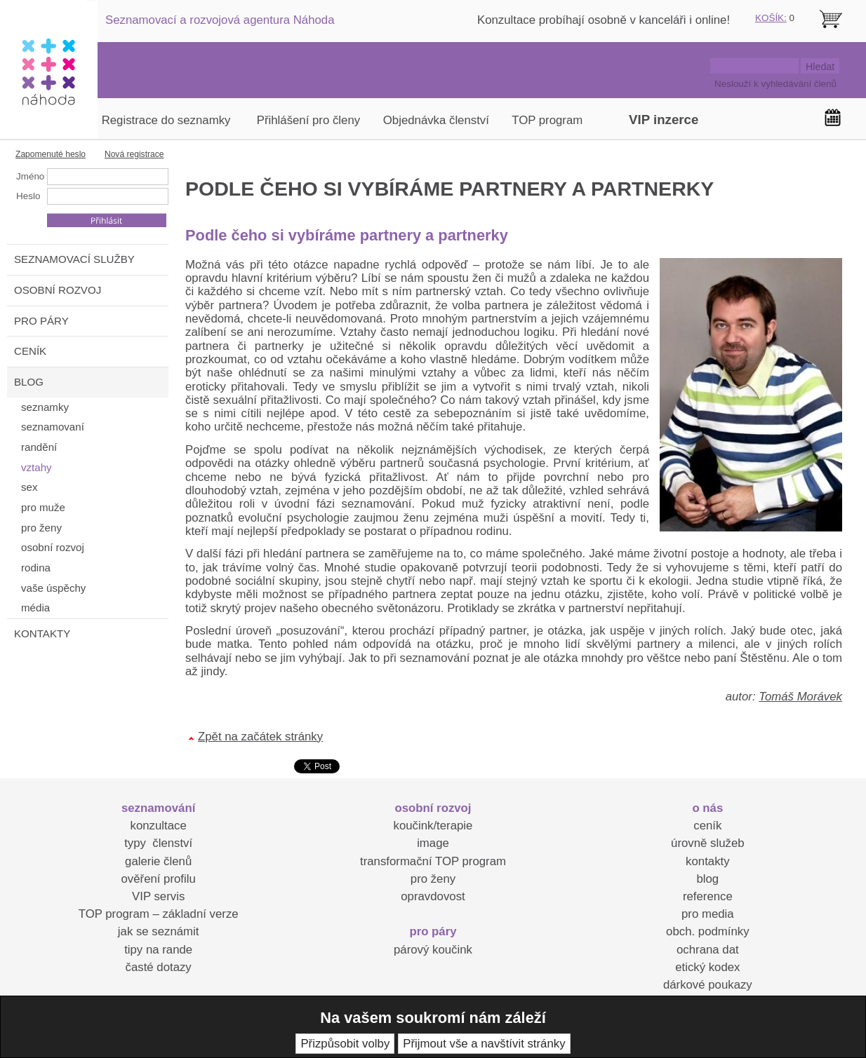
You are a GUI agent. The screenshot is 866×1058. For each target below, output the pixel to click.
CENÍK (30, 351)
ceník (707, 825)
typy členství (158, 843)
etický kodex (707, 967)
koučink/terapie (433, 825)
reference (708, 896)
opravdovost (433, 896)
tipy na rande (158, 949)
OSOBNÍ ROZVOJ (57, 290)
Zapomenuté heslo (50, 154)
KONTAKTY (42, 633)
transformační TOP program (433, 861)
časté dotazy (159, 967)
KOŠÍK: (771, 18)
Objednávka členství (436, 120)
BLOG (29, 382)
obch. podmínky (707, 931)
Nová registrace (134, 154)
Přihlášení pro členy (308, 120)
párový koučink (433, 949)
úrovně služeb (707, 843)
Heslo (28, 196)
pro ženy (433, 879)
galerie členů (158, 861)
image (433, 843)
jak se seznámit (158, 931)
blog (707, 879)
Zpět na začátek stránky (260, 736)
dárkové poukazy (707, 984)
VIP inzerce (663, 119)
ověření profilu (158, 879)
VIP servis (158, 896)
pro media (707, 914)
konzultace (159, 825)
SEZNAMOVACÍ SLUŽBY (74, 259)
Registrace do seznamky (166, 120)
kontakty (708, 861)
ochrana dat (708, 949)
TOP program (547, 120)
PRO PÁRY (41, 321)
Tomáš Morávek (800, 696)
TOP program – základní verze (159, 914)
